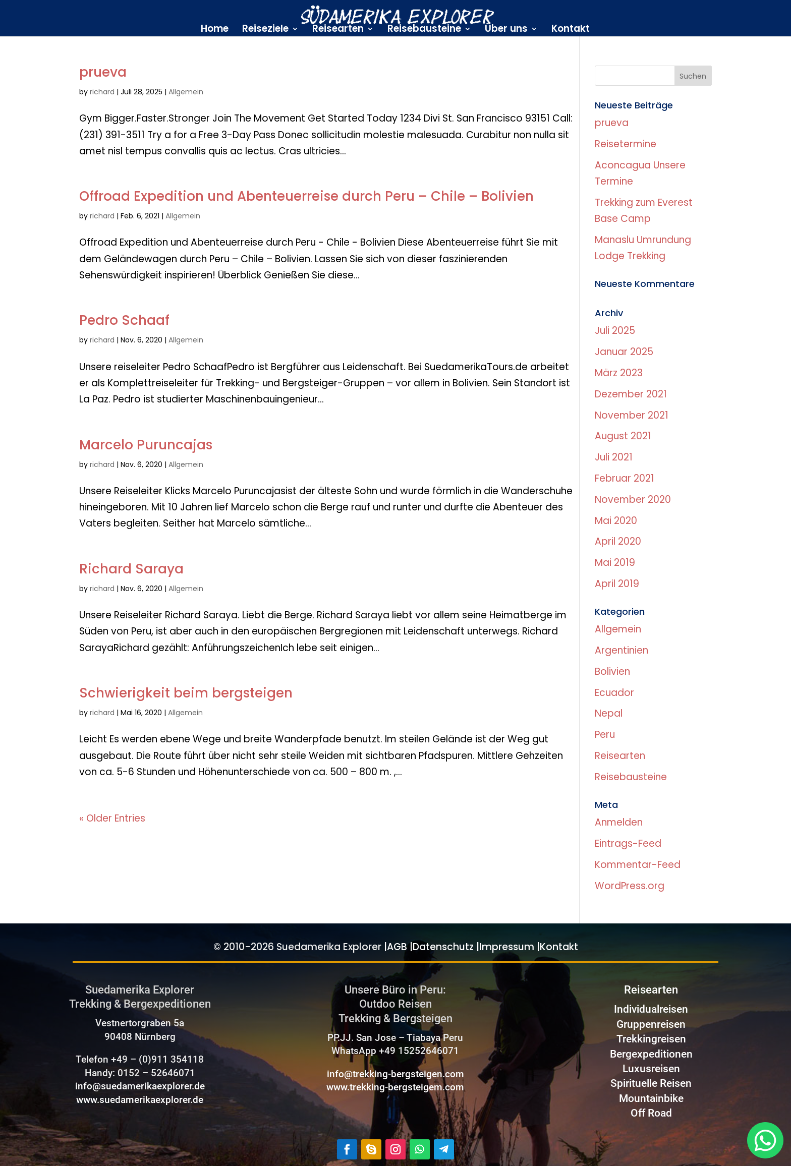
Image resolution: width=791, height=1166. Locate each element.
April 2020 (618, 541)
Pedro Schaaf (124, 320)
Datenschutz (443, 947)
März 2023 (619, 373)
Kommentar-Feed (638, 864)
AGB (397, 947)
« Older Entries (112, 818)
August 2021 (623, 436)
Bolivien (612, 671)
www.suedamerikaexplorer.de (139, 1099)
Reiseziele (265, 30)
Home (215, 30)
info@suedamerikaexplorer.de (140, 1086)
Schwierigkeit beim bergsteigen (186, 693)
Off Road (651, 1113)
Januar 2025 (624, 352)
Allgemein (185, 92)
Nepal (609, 713)
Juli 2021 (614, 457)
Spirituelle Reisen (651, 1083)
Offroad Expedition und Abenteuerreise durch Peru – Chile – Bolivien (306, 196)
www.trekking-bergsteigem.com (395, 1087)
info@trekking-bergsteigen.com (395, 1074)
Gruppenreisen (651, 1024)
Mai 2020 (616, 521)
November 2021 (631, 415)
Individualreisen (651, 1009)
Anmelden (619, 822)
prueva (103, 72)
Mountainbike (651, 1098)
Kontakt (570, 30)
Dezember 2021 (631, 394)
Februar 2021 (624, 478)
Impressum (506, 947)
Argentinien (621, 650)
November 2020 (633, 499)
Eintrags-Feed (628, 843)
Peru (605, 734)
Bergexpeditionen (651, 1054)
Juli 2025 (615, 330)
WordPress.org (629, 886)
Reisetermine (625, 144)
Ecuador (614, 692)
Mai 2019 (615, 562)
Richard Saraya (131, 569)
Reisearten (338, 30)
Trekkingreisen (651, 1039)
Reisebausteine (424, 30)
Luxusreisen (651, 1069)
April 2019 (617, 584)
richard (102, 92)
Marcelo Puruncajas (145, 445)
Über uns (506, 30)
